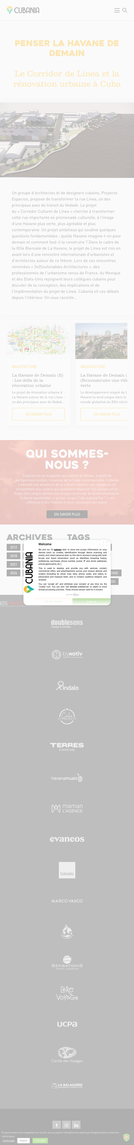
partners (57, 549)
